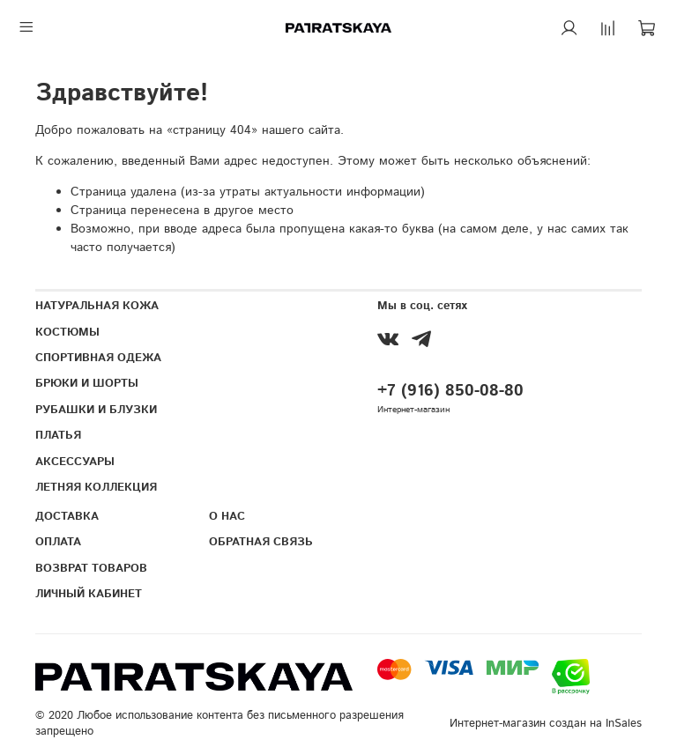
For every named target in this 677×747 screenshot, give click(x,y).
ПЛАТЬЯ (58, 435)
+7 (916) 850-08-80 (450, 391)
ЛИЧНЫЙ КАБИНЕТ (88, 594)
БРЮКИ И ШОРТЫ (86, 383)
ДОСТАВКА (67, 516)
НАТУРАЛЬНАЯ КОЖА (97, 306)
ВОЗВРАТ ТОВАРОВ (91, 568)
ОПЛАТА (58, 542)
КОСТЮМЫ (67, 332)
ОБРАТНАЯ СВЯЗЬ (261, 542)
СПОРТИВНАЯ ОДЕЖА (98, 358)
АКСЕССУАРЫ (75, 462)
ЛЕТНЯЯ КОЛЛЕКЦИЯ (96, 487)
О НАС (227, 516)
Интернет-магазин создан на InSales (546, 723)
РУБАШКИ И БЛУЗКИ (96, 410)
